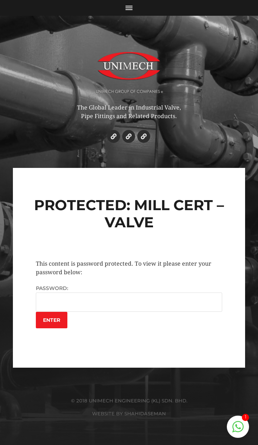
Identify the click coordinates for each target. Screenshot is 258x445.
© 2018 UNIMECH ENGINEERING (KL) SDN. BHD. (129, 400)
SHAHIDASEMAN (145, 413)
